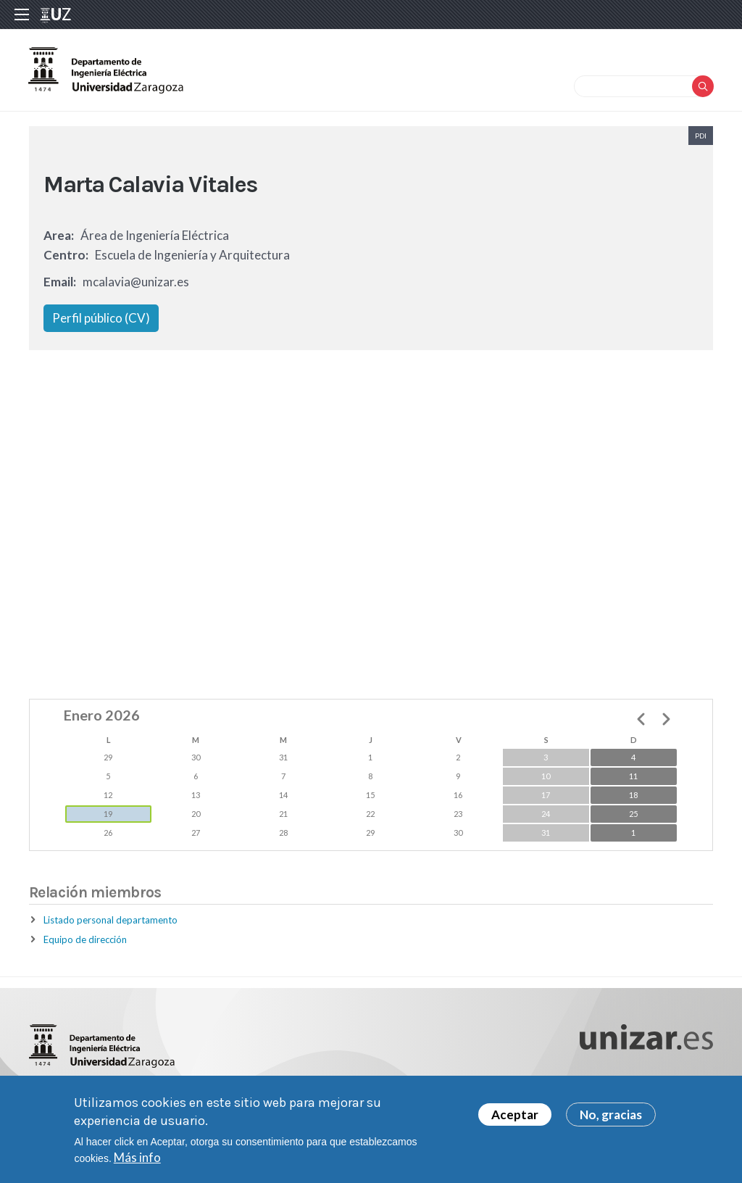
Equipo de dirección (85, 941)
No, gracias (611, 1114)
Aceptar (514, 1114)
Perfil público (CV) (101, 320)
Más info (137, 1157)
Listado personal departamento (110, 922)
